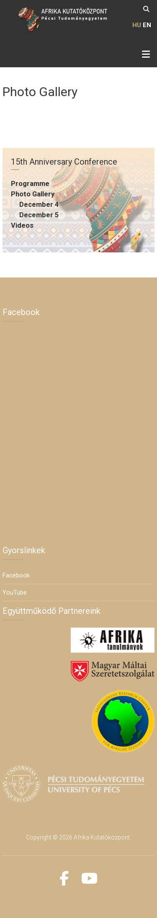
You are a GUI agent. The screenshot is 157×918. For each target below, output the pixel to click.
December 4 (39, 205)
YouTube (15, 592)
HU (136, 25)
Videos (22, 225)
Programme (30, 184)
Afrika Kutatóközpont (102, 837)
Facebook (16, 575)
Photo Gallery (32, 194)
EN (147, 25)
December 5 (39, 215)
